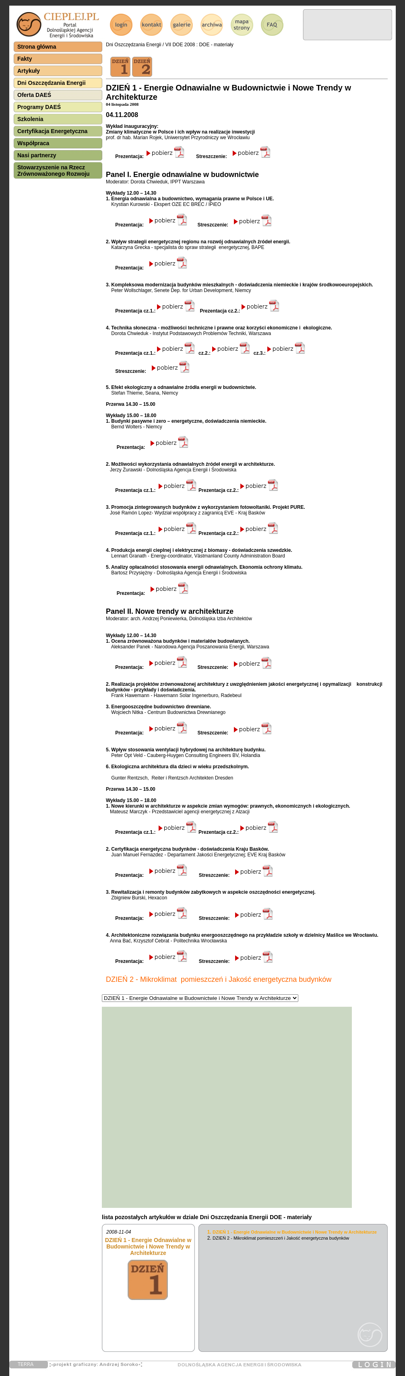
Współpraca (33, 143)
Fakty (24, 59)
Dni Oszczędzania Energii (51, 83)
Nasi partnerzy (36, 155)
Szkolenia (30, 119)
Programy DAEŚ (39, 107)
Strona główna (36, 46)
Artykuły (28, 71)
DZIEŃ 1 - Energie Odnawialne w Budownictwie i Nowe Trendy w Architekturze (295, 1232)
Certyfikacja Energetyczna (52, 131)
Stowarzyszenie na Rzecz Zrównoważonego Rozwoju (53, 170)
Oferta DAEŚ (34, 95)
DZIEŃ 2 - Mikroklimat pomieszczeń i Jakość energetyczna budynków (281, 1238)
